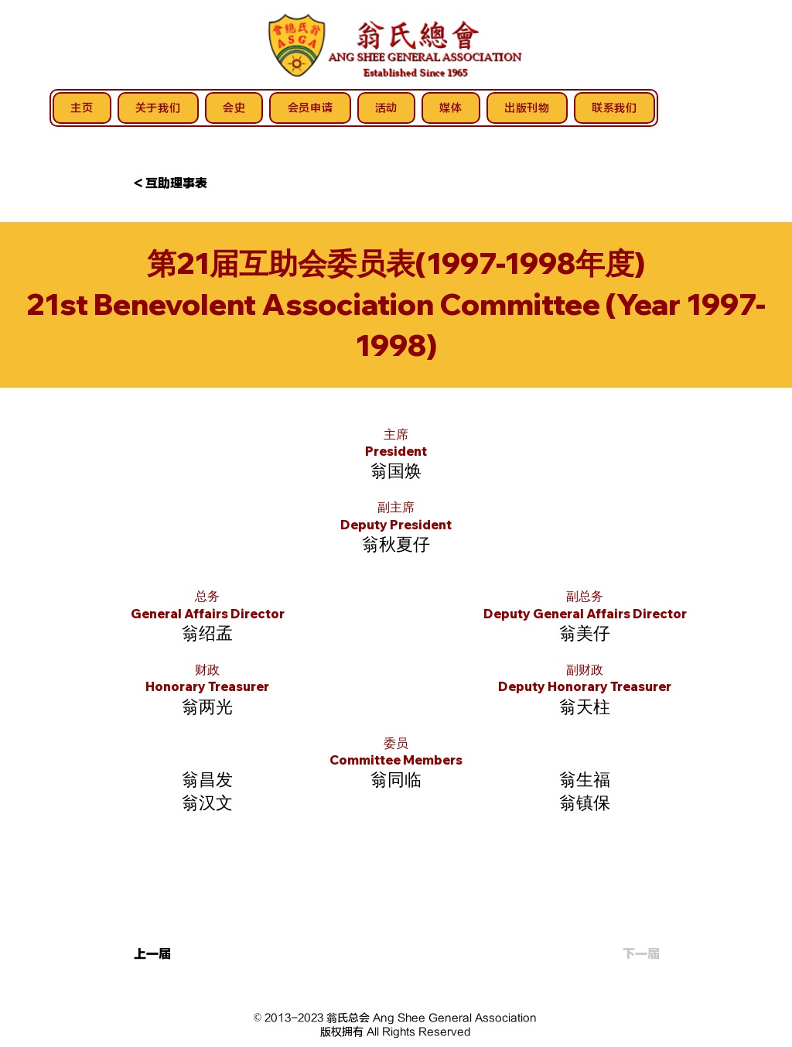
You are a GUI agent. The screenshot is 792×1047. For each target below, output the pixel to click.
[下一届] (621, 954)
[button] (185, 184)
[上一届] (185, 954)
